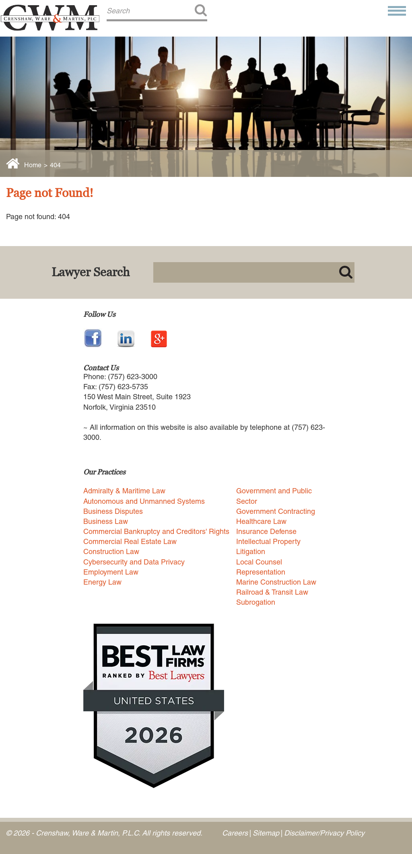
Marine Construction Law (276, 582)
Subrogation (255, 602)
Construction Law (111, 551)
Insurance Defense (266, 531)
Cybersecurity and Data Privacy (134, 562)
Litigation (250, 551)
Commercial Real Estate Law (130, 541)
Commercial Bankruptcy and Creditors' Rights (156, 531)
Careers (235, 833)
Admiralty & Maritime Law (124, 491)
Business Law (105, 521)
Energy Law (102, 582)
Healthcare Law (261, 521)
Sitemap (266, 833)
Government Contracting (275, 511)
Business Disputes (113, 511)
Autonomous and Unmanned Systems (144, 501)
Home (32, 165)
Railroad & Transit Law (272, 592)
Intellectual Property (268, 541)
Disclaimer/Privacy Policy (324, 833)
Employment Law (110, 572)
